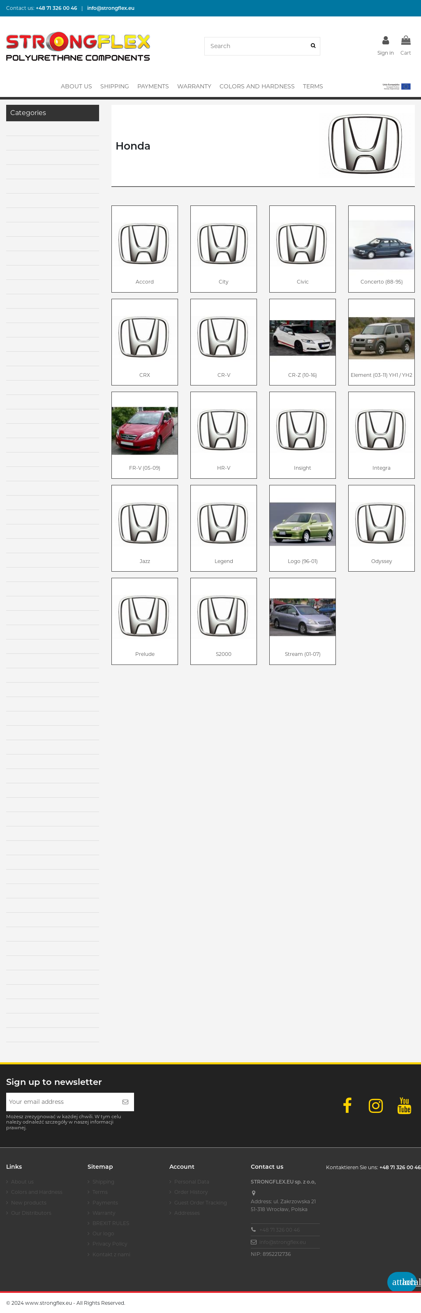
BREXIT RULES (111, 1223)
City (224, 282)
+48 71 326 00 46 (279, 1230)
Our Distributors (31, 1213)
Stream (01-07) (303, 654)
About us (22, 1182)
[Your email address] (61, 1102)
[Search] (313, 46)
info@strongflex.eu (282, 1242)
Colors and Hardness (36, 1192)
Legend (224, 561)
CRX (144, 375)
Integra (381, 468)
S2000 (223, 654)
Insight (302, 468)
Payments (105, 1203)
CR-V (223, 375)
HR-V (223, 468)
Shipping (103, 1182)
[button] (396, 86)
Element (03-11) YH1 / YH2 (381, 375)
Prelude (145, 654)
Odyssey (381, 561)
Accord (145, 282)
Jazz (145, 561)
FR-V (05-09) (144, 468)
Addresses (187, 1213)
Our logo (103, 1233)
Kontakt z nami (111, 1254)
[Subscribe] (125, 1102)
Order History (191, 1192)
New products (28, 1203)
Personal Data (191, 1182)
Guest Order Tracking (200, 1203)
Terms (100, 1192)
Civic (303, 282)
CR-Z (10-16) (302, 375)
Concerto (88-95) (382, 282)
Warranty (104, 1213)
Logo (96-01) (303, 561)
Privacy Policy (110, 1244)
